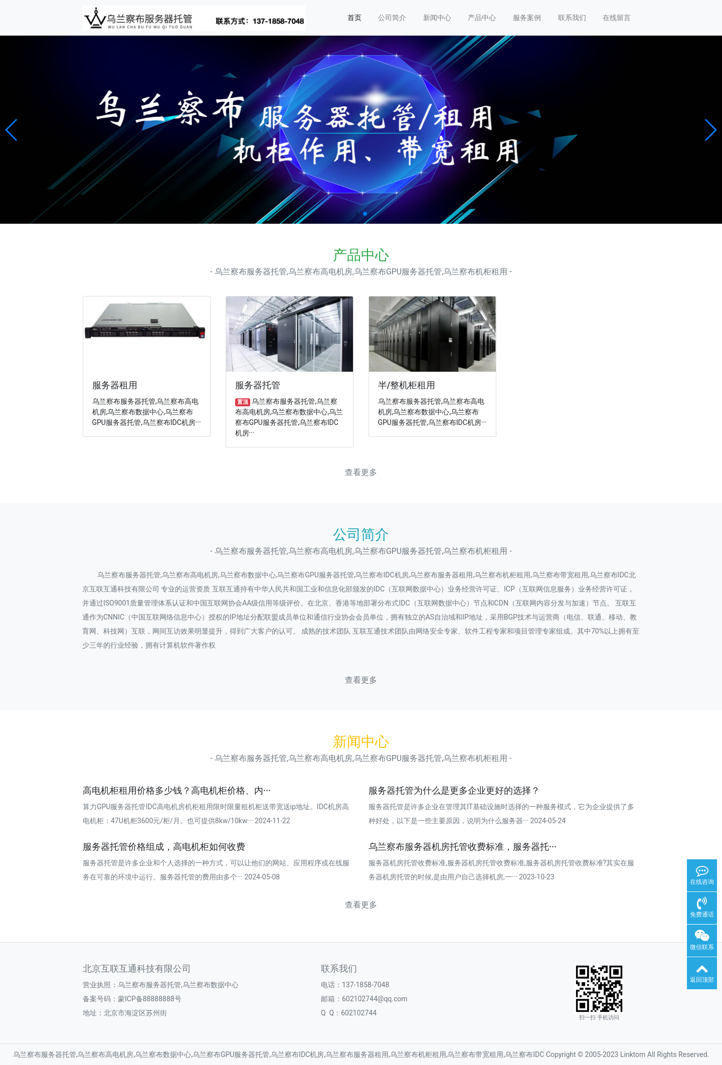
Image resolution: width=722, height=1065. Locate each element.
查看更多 (361, 472)
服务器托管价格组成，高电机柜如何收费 (164, 847)
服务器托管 (257, 385)
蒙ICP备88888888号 (150, 999)
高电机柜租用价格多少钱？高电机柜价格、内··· (177, 791)
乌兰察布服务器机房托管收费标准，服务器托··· (463, 847)
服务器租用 (114, 385)
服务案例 (527, 18)
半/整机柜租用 (407, 385)
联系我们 (572, 18)
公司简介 (392, 18)
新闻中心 (437, 18)
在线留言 (617, 18)
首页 (354, 18)
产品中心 (482, 18)
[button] (12, 130)
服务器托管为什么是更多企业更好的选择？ (454, 791)
